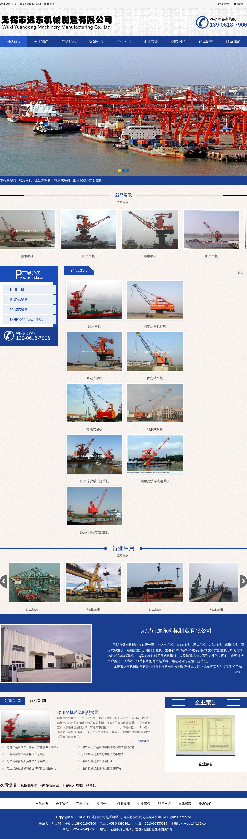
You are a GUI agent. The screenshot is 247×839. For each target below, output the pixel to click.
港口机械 (98, 817)
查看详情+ (144, 741)
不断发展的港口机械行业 (97, 761)
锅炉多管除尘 (49, 785)
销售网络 (164, 803)
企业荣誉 (206, 764)
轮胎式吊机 (62, 180)
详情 (237, 672)
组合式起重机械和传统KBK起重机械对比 (31, 768)
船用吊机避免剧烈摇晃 (77, 712)
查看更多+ (123, 202)
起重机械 (112, 817)
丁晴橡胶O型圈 (72, 785)
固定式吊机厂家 (155, 326)
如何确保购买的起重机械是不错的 (103, 754)
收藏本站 (223, 4)
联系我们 (239, 4)
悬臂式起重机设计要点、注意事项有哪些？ (33, 747)
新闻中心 (103, 803)
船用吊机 (25, 180)
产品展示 (82, 803)
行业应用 (33, 609)
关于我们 (62, 803)
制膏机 (91, 785)
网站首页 (41, 803)
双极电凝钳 (29, 785)
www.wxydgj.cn (83, 829)
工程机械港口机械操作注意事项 (26, 754)
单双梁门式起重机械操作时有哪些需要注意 (108, 747)
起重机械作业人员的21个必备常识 (27, 761)
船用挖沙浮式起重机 (87, 180)
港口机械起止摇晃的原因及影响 (101, 768)
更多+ (241, 272)
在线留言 (184, 803)
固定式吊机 (43, 180)
